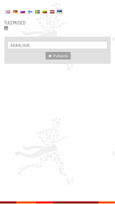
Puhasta (58, 55)
